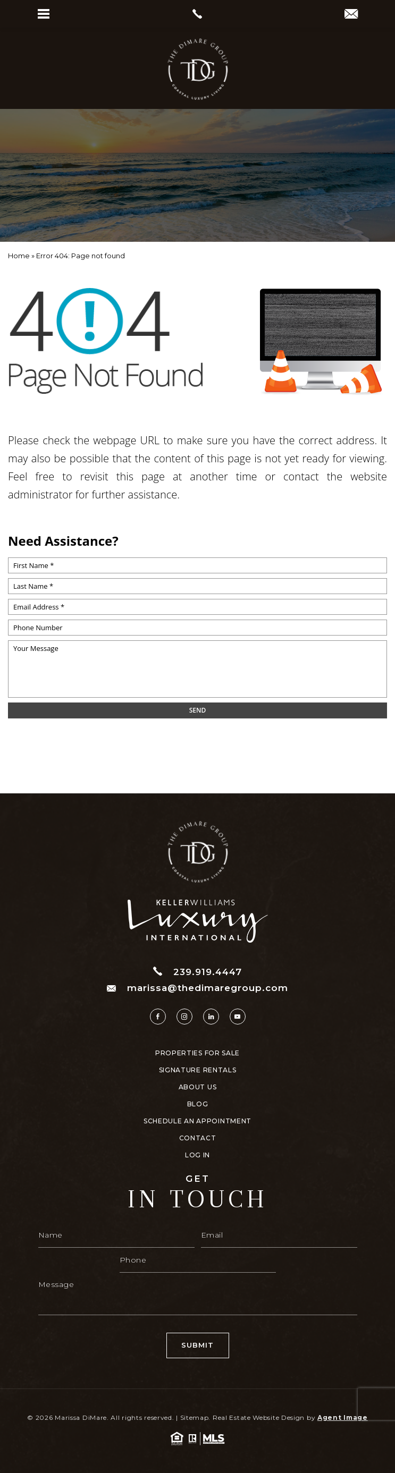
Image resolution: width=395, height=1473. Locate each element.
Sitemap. (195, 1417)
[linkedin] (211, 1017)
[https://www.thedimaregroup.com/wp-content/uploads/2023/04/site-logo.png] (198, 69)
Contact (197, 1138)
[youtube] (238, 1017)
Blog (197, 1104)
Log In (197, 1155)
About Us (198, 1087)
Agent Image (342, 1417)
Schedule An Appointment (197, 1121)
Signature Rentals (198, 1070)
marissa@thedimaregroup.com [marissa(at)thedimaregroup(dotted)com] (197, 988)
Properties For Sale (197, 1053)
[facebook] (158, 1017)
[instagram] (184, 1017)
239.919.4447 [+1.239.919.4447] (197, 972)
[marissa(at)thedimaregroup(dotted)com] (351, 15)
